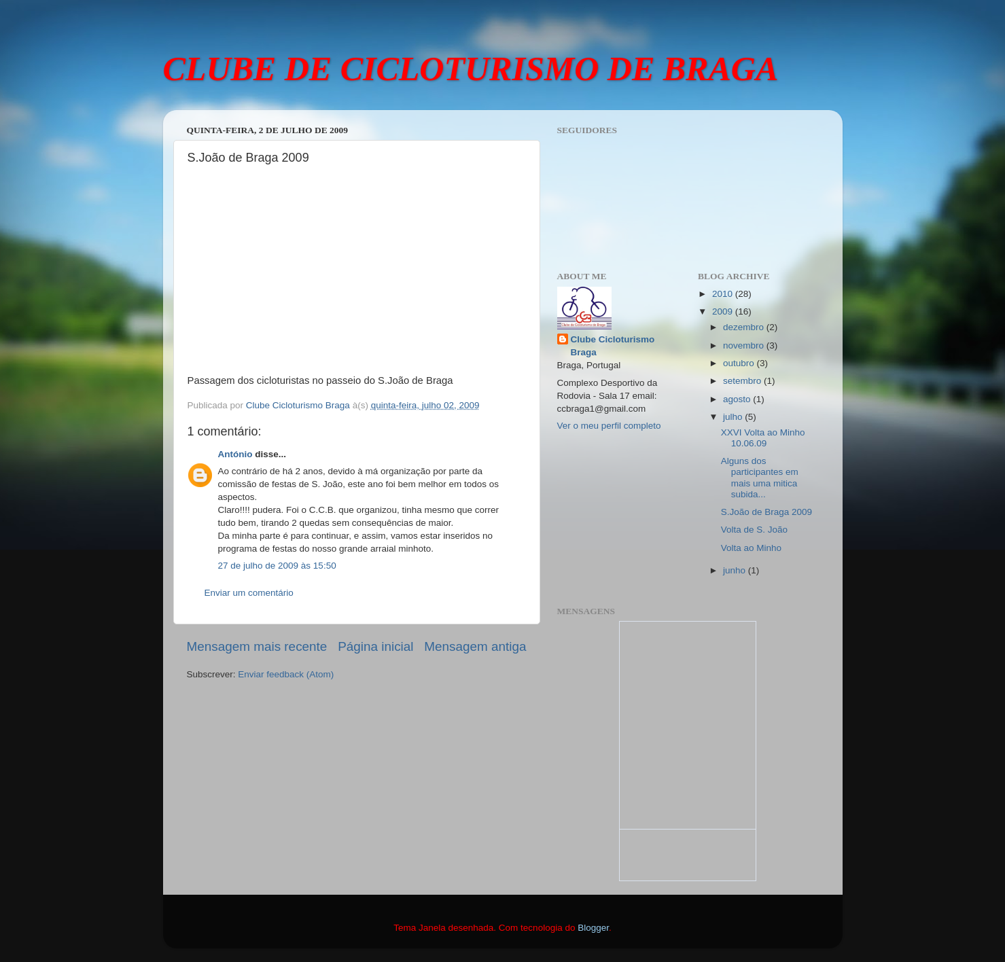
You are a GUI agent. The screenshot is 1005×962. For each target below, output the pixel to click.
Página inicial (375, 646)
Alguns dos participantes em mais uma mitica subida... (759, 477)
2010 (723, 294)
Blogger (593, 928)
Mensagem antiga (475, 646)
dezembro (744, 327)
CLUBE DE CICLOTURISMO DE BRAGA (471, 69)
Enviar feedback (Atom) (286, 674)
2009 (723, 311)
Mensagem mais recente (257, 646)
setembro (743, 381)
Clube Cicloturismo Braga (613, 345)
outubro (740, 363)
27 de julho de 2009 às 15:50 (277, 565)
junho (735, 570)
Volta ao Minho (751, 548)
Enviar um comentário (249, 593)
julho (734, 417)
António (235, 454)
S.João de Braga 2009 (766, 512)
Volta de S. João (754, 529)
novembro (744, 345)
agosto (738, 399)
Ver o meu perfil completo (609, 426)
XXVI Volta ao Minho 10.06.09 (763, 437)
